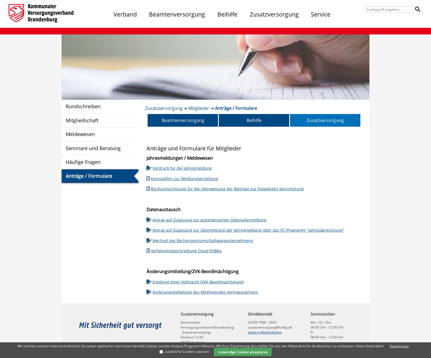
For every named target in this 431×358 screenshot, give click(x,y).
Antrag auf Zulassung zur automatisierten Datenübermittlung (206, 220)
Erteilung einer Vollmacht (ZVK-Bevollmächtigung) (195, 281)
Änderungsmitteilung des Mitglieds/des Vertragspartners (202, 292)
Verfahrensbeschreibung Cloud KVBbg (184, 250)
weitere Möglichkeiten (265, 332)
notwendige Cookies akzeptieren (243, 352)
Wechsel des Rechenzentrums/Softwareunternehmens (200, 240)
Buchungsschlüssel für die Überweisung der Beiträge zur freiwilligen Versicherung (225, 188)
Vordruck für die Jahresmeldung (179, 168)
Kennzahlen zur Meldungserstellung (182, 178)
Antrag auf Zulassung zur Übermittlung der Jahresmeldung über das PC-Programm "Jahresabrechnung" (245, 230)
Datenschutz (399, 346)
